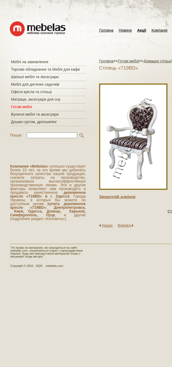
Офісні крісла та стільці (31, 92)
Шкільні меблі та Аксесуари (35, 77)
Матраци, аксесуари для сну (35, 99)
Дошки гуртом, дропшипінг (34, 122)
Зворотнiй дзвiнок (117, 196)
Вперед (124, 225)
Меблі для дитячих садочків (35, 84)
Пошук (15, 135)
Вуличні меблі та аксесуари (35, 114)
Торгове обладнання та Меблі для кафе (45, 69)
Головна (106, 30)
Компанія (159, 30)
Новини (125, 30)
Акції (141, 30)
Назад (107, 225)
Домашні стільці (157, 61)
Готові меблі (21, 107)
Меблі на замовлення (29, 62)
